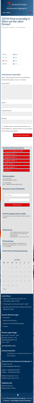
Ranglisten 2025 (9, 157)
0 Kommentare (20, 27)
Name (4, 103)
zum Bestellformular (9, 346)
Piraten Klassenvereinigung (16, 398)
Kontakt (5, 326)
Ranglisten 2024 (9, 161)
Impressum (6, 317)
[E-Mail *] (17, 199)
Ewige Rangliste (9, 167)
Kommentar (6, 83)
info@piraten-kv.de (12, 376)
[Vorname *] (17, 195)
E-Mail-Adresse (7, 110)
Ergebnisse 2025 (9, 154)
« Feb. (4, 289)
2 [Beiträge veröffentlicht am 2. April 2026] (16, 267)
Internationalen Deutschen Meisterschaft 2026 (17, 307)
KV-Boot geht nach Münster (11, 304)
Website (4, 118)
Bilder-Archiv (8, 164)
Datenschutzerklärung (9, 320)
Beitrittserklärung (7, 386)
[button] (7, 54)
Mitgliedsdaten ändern (9, 388)
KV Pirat (7, 170)
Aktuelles (12, 27)
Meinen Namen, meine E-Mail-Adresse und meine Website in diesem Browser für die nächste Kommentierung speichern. (17, 128)
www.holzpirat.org (23, 237)
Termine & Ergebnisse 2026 (13, 151)
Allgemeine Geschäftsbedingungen (13, 323)
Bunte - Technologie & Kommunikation (18, 400)
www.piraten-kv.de (13, 378)
